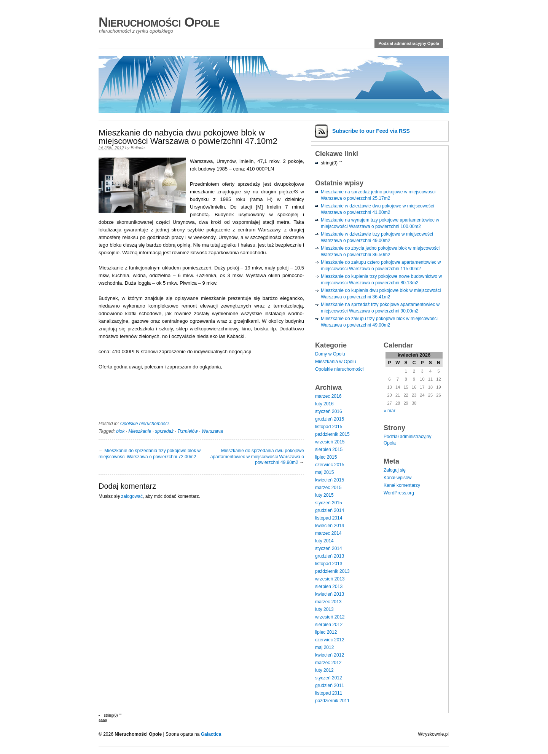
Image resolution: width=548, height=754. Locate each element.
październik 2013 (332, 571)
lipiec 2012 (326, 632)
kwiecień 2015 (329, 480)
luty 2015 (324, 495)
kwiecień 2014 (329, 525)
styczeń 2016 (328, 411)
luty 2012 (324, 670)
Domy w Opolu (330, 354)
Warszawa (212, 431)
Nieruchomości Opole (159, 21)
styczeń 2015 (328, 502)
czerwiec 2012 (329, 639)
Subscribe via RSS (371, 131)
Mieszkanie (139, 431)
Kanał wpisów (397, 477)
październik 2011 (332, 700)
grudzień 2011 (329, 685)
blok (120, 431)
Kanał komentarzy (402, 485)
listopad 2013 (328, 563)
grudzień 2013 (329, 556)
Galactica (211, 734)
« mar (389, 410)
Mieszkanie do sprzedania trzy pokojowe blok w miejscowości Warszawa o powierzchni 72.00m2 (150, 453)
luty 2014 (324, 541)
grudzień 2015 (329, 419)
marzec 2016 (328, 396)
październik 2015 (332, 434)
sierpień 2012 (328, 624)
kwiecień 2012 (329, 655)
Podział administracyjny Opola (408, 43)
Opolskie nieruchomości (144, 423)
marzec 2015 (328, 487)
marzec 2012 (328, 662)
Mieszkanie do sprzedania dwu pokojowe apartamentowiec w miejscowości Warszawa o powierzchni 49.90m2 (257, 456)
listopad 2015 (328, 426)
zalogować (132, 496)
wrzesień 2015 (329, 442)
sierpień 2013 (328, 586)
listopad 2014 (328, 518)
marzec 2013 (328, 601)
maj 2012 (324, 647)
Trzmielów (187, 431)
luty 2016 (324, 403)
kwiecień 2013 (329, 594)
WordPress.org (399, 493)
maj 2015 (324, 472)
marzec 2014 (328, 533)
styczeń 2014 (328, 548)
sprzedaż (164, 431)
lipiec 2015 (326, 457)
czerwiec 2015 (329, 464)
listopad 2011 (328, 693)
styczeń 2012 (328, 678)
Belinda (138, 147)
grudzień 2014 (329, 510)
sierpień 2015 (328, 449)
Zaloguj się (395, 470)
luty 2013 (324, 609)
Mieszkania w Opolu (335, 361)
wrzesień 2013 (329, 579)
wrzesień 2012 (329, 617)
